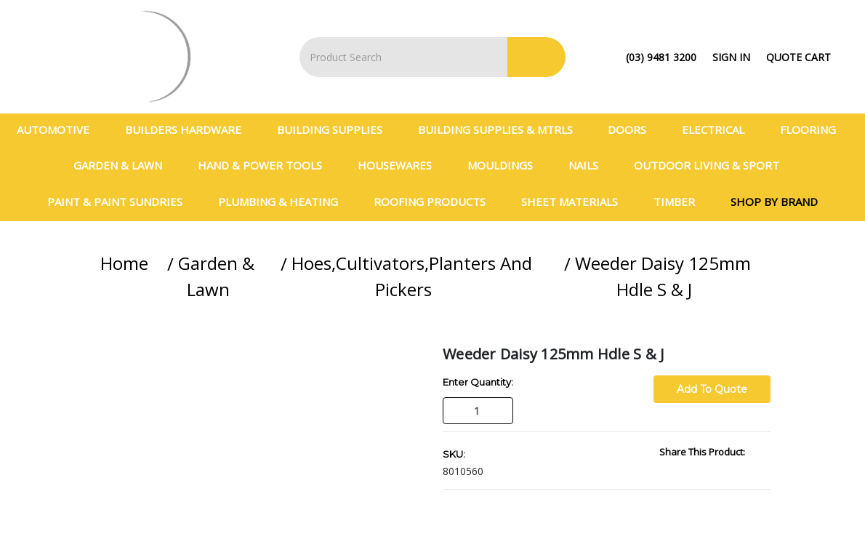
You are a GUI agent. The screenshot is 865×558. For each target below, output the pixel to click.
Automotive (59, 129)
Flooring (814, 129)
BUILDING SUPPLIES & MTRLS (501, 129)
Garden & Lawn (123, 165)
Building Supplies (336, 129)
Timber (680, 201)
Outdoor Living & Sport (713, 165)
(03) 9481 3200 (661, 57)
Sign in (731, 57)
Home (124, 263)
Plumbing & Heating (284, 201)
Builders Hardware (189, 129)
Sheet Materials (575, 201)
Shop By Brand (774, 201)
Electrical (719, 129)
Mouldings (506, 165)
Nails (589, 165)
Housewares (401, 165)
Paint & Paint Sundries (121, 201)
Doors (633, 129)
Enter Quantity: (478, 382)
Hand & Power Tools (266, 165)
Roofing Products (436, 201)
